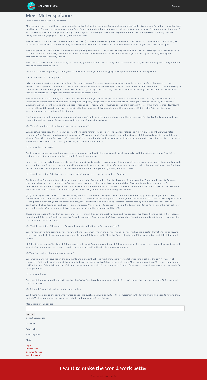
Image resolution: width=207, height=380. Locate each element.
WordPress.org (33, 355)
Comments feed (34, 352)
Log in (29, 345)
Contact (176, 6)
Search (30, 314)
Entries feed (32, 348)
